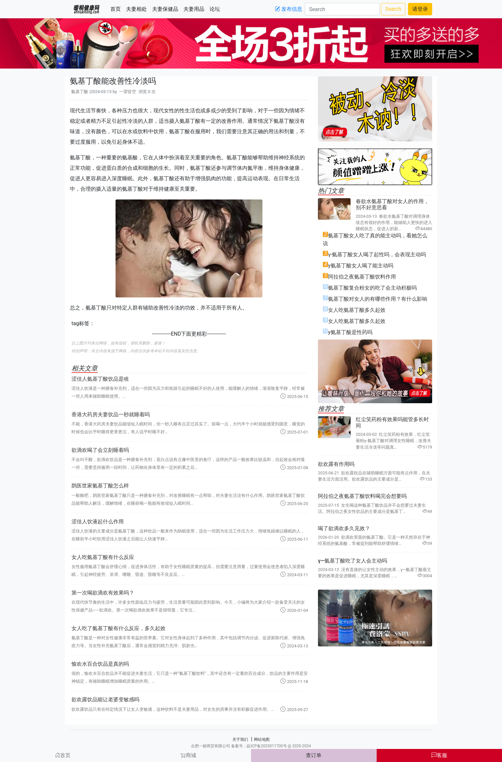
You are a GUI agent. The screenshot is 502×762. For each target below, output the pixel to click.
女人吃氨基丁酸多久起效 (356, 310)
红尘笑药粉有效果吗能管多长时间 (392, 422)
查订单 (314, 755)
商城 (188, 755)
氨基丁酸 (79, 91)
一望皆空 (127, 91)
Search (393, 9)
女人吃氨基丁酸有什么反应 (102, 557)
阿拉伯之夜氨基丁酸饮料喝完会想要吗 (362, 496)
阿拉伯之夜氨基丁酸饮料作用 (362, 277)
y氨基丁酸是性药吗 (350, 332)
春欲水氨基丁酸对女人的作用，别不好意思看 (392, 204)
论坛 (216, 8)
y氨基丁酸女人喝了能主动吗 (360, 265)
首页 (116, 8)
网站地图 (262, 739)
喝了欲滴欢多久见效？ (344, 528)
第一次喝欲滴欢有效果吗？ (102, 593)
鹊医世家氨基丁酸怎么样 (100, 486)
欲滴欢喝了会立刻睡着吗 (100, 450)
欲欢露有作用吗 (336, 464)
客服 (439, 755)
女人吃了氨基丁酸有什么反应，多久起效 (118, 628)
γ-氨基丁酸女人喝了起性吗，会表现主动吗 (377, 254)
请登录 (420, 9)
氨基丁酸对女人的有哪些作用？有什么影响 (377, 299)
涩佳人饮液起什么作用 (97, 521)
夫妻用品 (195, 8)
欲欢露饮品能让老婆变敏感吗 (105, 699)
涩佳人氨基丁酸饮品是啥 (100, 379)
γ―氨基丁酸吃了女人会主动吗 (352, 561)
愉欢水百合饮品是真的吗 (100, 664)
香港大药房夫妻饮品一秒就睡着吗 (110, 414)
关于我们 (240, 739)
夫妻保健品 (166, 8)
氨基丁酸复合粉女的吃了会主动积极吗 (372, 288)
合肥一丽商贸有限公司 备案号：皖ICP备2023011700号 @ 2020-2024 (251, 746)
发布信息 (288, 9)
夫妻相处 (137, 8)
